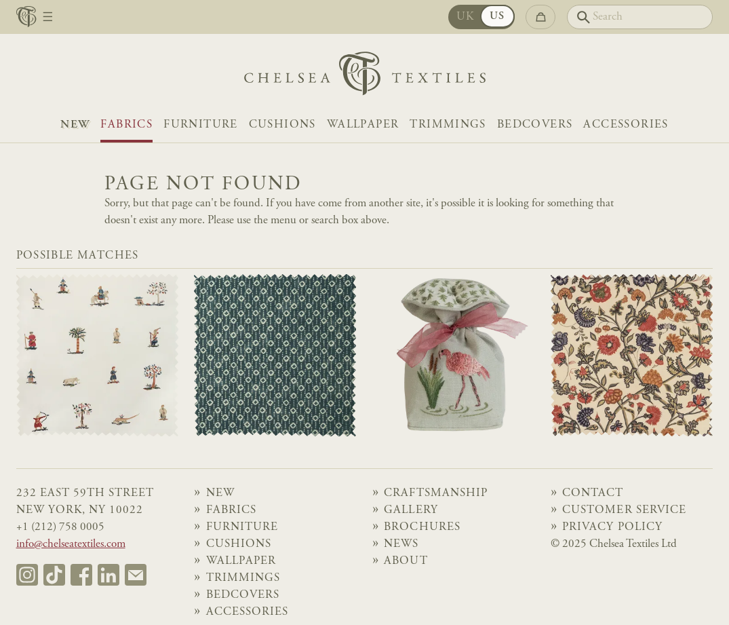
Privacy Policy (612, 527)
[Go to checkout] (540, 17)
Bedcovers (535, 125)
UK (465, 17)
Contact (592, 493)
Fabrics (126, 125)
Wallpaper (363, 125)
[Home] (365, 77)
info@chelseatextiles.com (70, 544)
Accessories (625, 125)
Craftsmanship (436, 493)
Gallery (410, 510)
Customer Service (624, 510)
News (401, 544)
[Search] (640, 17)
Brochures (422, 527)
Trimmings (448, 125)
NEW (75, 125)
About (405, 561)
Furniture (200, 125)
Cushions (282, 125)
